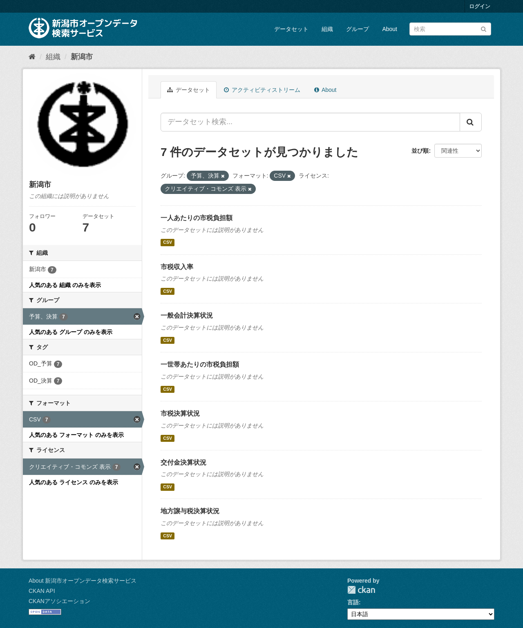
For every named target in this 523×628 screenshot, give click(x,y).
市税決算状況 (180, 413)
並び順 (420, 150)
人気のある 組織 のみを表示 (65, 285)
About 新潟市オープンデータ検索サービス (82, 580)
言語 (353, 602)
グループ (357, 29)
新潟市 (82, 57)
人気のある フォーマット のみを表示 (76, 435)
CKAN (361, 590)
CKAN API (42, 591)
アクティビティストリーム (262, 90)
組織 (327, 29)
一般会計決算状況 (187, 315)
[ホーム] (32, 57)
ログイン (479, 6)
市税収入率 (177, 266)
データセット (291, 29)
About (389, 29)
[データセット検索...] (310, 122)
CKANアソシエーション (59, 601)
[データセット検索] (450, 29)
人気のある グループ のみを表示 (70, 332)
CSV (167, 242)
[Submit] (483, 28)
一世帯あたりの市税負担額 (200, 364)
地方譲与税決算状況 (190, 511)
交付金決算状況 (183, 462)
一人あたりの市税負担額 (196, 217)
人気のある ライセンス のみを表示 (73, 482)
